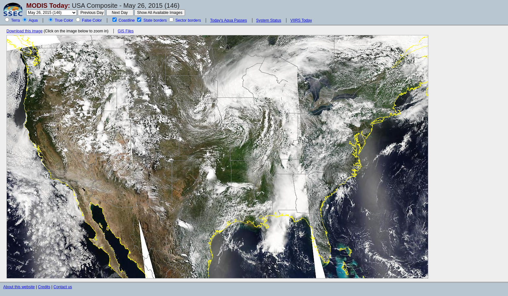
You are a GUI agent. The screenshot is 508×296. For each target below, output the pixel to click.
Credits (44, 287)
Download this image (24, 31)
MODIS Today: (48, 5)
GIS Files (125, 31)
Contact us (62, 287)
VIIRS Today (301, 20)
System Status (268, 20)
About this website (19, 287)
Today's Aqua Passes (228, 20)
